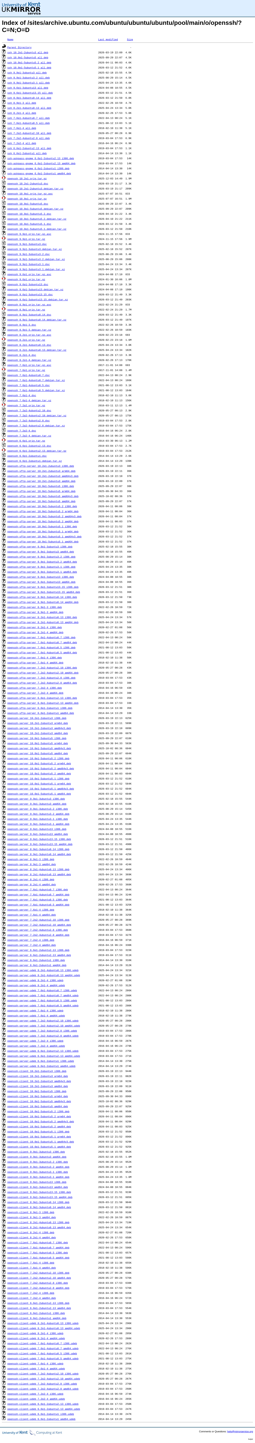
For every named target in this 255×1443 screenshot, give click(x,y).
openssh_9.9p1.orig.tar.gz (26, 239)
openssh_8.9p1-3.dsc (21, 324)
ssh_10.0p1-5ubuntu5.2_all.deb (29, 62)
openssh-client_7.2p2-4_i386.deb (30, 1293)
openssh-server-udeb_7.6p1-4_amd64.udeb (36, 1015)
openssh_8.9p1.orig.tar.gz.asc (29, 304)
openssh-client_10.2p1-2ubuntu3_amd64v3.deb (39, 1081)
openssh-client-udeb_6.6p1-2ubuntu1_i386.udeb (40, 1414)
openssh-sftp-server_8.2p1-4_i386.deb (34, 627)
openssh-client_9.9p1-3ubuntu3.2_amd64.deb (38, 1167)
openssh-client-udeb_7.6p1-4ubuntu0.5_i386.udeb (42, 1353)
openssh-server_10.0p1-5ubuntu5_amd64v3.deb (39, 748)
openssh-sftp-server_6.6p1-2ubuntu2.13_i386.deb (42, 698)
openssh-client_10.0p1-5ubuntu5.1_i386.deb (38, 1131)
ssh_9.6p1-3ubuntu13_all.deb (27, 87)
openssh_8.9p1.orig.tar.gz (26, 309)
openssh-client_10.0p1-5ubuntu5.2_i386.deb (38, 1111)
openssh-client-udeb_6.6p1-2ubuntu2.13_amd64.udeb (43, 1409)
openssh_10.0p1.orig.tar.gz (27, 198)
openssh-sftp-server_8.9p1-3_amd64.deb (35, 612)
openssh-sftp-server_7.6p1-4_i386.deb (34, 657)
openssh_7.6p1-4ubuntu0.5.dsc (28, 385)
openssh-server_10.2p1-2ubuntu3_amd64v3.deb (39, 728)
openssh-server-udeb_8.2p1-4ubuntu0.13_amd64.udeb (43, 975)
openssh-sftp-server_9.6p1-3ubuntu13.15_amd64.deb (43, 592)
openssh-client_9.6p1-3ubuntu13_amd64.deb (37, 1187)
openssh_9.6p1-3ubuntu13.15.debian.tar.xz (37, 299)
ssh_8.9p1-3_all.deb (21, 103)
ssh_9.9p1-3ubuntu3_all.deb (27, 72)
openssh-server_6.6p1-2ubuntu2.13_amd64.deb (39, 955)
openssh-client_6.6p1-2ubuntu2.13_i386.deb (38, 1303)
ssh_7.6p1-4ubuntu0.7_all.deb (28, 118)
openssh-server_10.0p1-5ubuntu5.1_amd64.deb (39, 793)
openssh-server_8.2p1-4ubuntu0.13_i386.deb (38, 869)
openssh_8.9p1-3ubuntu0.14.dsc (29, 314)
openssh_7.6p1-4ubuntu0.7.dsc (28, 375)
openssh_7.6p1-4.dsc (21, 395)
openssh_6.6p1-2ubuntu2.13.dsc (29, 445)
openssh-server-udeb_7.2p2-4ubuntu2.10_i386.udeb (43, 1020)
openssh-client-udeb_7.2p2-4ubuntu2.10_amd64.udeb (43, 1378)
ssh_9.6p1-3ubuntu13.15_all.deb (30, 92)
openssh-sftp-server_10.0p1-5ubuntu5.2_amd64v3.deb (44, 516)
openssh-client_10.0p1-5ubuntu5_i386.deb (36, 1091)
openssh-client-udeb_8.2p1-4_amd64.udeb (36, 1338)
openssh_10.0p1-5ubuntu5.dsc (27, 203)
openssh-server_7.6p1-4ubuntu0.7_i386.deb (37, 889)
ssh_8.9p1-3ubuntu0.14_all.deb (29, 97)
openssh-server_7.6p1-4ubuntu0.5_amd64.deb (38, 904)
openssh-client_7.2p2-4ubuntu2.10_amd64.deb (39, 1277)
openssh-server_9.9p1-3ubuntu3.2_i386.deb (37, 809)
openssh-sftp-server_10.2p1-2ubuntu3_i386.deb (40, 466)
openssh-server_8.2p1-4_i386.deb (30, 879)
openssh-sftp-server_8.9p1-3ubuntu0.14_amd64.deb (43, 602)
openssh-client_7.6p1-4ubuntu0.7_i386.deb (37, 1242)
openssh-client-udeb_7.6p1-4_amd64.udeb (36, 1368)
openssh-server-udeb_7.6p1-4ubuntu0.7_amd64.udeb (43, 995)
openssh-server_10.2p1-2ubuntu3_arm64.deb (37, 723)
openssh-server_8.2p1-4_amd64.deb (31, 884)
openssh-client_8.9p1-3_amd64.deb (31, 1217)
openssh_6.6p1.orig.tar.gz (26, 440)
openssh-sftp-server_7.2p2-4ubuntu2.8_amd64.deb (42, 682)
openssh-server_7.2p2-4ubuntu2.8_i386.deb (37, 930)
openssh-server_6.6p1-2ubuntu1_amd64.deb (36, 965)
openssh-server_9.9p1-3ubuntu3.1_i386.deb (37, 819)
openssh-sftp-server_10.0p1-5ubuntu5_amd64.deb (41, 501)
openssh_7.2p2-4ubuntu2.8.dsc (28, 420)
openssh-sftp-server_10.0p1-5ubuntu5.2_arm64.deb (43, 511)
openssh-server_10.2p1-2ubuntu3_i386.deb (36, 718)
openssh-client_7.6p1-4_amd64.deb (31, 1267)
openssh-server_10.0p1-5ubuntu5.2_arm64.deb (39, 763)
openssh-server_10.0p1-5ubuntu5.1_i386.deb (38, 778)
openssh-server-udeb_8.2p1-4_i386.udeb (35, 980)
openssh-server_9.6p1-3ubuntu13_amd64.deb (37, 834)
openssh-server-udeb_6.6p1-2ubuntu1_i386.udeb (40, 1061)
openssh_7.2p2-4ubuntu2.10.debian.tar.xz (36, 415)
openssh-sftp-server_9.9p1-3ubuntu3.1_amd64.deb (42, 572)
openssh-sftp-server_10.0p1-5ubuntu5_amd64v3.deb (43, 496)
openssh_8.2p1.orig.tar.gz (26, 340)
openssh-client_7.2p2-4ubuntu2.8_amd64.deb (38, 1288)
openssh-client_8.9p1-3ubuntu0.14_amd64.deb (39, 1207)
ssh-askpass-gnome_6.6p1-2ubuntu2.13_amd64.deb (41, 163)
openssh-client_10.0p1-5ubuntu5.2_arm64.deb (39, 1116)
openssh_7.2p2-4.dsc (21, 430)
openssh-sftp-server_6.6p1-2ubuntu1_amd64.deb (40, 713)
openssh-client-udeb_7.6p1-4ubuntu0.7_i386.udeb (42, 1343)
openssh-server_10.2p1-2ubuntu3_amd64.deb (37, 733)
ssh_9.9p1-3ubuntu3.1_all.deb (28, 82)
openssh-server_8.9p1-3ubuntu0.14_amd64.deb (39, 854)
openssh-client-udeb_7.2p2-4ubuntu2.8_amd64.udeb (43, 1388)
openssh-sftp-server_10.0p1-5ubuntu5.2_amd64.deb (43, 521)
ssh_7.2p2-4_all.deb (21, 143)
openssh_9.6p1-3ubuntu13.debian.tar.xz (35, 289)
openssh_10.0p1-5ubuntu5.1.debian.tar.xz (36, 229)
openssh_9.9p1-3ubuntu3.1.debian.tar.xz (36, 269)
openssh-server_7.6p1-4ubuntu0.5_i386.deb (37, 899)
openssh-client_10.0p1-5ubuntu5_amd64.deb (37, 1106)
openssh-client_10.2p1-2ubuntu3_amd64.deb (37, 1086)
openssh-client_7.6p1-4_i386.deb (30, 1262)
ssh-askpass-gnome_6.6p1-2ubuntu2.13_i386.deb (40, 158)
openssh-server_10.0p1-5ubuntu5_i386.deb (36, 738)
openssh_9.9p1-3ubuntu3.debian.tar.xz (34, 249)
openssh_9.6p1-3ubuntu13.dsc (27, 284)
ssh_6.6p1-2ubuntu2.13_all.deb (29, 148)
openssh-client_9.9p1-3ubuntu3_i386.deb (36, 1151)
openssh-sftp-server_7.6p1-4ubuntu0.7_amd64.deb (42, 642)
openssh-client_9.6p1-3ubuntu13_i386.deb (36, 1182)
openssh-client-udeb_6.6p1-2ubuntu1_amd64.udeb (41, 1419)
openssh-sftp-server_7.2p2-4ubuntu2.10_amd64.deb (43, 672)
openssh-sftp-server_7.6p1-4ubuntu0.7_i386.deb (41, 637)
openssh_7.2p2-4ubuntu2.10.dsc (29, 410)
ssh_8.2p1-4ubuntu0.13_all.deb (29, 108)
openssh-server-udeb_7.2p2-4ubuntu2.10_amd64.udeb (43, 1025)
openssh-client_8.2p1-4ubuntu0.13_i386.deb (38, 1222)
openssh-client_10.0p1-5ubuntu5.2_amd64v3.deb (40, 1121)
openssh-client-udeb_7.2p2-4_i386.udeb (35, 1393)
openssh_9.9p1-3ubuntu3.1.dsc (28, 264)
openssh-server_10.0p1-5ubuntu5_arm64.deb (37, 743)
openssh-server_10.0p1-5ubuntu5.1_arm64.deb (39, 783)
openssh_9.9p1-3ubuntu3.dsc (27, 244)
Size (130, 39)
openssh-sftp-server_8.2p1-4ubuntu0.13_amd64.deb (43, 622)
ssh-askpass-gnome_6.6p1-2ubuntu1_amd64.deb (39, 173)
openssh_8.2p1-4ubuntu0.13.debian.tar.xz (36, 350)
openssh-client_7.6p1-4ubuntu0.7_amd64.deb (38, 1247)
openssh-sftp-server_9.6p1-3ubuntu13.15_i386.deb (43, 587)
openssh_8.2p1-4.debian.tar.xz (29, 360)
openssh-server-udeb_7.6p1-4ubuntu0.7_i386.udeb (42, 990)
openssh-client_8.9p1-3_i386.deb (30, 1212)
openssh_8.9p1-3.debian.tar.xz (29, 329)
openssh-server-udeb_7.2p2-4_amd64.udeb (36, 1046)
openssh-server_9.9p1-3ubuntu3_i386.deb (36, 798)
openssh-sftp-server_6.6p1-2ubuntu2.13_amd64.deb (43, 703)
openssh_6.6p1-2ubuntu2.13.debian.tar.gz (36, 450)
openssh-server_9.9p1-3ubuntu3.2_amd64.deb (38, 814)
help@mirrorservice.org (240, 1431)
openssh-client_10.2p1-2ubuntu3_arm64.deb (37, 1076)
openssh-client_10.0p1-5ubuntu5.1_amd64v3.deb (40, 1141)
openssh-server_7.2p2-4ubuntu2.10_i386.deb (38, 919)
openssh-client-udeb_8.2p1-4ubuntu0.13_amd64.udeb (43, 1328)
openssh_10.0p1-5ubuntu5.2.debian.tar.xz (36, 219)
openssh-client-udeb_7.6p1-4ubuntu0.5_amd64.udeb (43, 1358)
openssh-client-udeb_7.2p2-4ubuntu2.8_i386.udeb (42, 1383)
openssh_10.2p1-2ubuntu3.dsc (27, 183)
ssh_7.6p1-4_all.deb (21, 128)
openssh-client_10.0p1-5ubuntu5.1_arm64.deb (39, 1136)
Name (10, 39)
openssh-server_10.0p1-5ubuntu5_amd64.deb (37, 753)
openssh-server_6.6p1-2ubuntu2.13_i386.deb (38, 950)
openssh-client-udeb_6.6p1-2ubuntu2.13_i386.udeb (43, 1404)
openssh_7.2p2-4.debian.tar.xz (29, 435)
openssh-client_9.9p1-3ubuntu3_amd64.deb (36, 1156)
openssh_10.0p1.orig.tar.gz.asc (30, 193)
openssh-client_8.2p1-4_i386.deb (30, 1232)
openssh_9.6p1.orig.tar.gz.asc (29, 274)
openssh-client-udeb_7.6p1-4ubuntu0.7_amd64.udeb (43, 1348)
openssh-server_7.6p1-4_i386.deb (30, 909)
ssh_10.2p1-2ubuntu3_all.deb (27, 52)
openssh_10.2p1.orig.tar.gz (27, 178)
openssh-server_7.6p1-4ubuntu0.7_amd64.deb (38, 894)
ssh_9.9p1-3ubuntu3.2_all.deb (28, 77)
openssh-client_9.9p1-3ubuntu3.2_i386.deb (37, 1162)
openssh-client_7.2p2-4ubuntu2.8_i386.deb (37, 1283)
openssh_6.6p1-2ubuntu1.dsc (27, 456)
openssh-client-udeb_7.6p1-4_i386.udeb (35, 1363)
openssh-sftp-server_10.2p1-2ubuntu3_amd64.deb (41, 481)
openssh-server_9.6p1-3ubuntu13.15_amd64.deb (39, 844)
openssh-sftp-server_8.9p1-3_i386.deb (34, 607)
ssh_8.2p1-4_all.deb (21, 113)
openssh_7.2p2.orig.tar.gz (26, 405)
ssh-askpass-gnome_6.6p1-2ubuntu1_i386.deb (38, 168)
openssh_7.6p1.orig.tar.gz (26, 370)
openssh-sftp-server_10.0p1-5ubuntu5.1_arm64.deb (43, 531)
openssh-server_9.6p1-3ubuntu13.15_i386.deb (39, 839)
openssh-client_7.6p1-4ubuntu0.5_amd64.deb (38, 1257)
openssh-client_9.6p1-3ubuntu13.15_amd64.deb (39, 1197)
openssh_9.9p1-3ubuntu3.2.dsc (28, 254)
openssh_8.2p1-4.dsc (21, 355)
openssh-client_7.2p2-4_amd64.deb (31, 1298)
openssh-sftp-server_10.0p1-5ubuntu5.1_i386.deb (42, 526)
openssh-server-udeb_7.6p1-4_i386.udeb (35, 1010)
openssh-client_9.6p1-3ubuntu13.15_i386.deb (39, 1192)
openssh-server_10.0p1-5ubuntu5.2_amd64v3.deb (40, 768)
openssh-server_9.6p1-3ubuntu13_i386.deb (36, 829)
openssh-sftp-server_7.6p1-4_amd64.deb (35, 662)
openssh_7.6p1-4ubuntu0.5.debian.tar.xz (36, 390)
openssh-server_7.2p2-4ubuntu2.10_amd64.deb (39, 925)
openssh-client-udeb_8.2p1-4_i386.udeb (35, 1333)
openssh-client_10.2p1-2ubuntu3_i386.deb (36, 1071)
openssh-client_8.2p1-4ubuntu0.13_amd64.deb (39, 1227)
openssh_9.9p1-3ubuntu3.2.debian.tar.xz (36, 259)
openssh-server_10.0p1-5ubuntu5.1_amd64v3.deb (40, 788)
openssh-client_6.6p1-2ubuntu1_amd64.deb (36, 1318)
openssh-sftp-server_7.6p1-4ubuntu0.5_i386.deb (41, 647)
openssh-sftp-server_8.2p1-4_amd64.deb (35, 632)
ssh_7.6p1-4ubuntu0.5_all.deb (28, 123)
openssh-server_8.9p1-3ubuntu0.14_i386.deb (38, 849)
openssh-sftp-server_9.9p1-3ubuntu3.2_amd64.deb (42, 561)
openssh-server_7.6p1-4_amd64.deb (31, 914)
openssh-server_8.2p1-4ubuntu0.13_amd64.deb (39, 874)
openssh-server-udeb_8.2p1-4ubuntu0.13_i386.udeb (43, 970)
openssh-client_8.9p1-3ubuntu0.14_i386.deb (38, 1202)
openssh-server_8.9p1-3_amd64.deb (31, 864)
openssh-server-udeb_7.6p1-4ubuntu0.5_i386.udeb (42, 1000)
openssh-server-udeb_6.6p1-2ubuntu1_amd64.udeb (41, 1066)
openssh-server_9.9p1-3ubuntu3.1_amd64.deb (38, 824)
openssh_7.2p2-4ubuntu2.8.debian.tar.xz (36, 425)
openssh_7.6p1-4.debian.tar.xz (29, 400)
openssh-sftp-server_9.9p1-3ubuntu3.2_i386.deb (41, 556)
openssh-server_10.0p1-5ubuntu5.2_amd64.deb (39, 773)
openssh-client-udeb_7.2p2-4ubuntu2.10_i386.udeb (43, 1373)
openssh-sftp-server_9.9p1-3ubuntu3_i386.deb (39, 546)
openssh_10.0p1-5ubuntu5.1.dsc (29, 224)
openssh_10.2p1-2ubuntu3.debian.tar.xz (35, 188)
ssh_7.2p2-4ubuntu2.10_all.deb (29, 133)
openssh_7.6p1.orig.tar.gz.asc (29, 365)
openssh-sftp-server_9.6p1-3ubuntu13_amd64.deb (41, 582)
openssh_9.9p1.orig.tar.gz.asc (29, 234)
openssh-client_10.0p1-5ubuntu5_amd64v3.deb (39, 1101)
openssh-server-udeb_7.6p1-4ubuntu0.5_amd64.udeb (43, 1005)
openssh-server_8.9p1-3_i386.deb (30, 859)
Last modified (108, 39)
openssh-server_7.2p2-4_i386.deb (30, 940)
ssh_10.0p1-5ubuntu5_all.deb (27, 57)
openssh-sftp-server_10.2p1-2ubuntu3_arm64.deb (41, 471)
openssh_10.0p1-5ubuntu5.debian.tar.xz (35, 208)
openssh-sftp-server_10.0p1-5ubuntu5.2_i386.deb (42, 506)
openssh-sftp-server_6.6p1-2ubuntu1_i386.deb (39, 708)
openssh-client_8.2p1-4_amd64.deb (31, 1237)
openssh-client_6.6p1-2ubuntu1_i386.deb (36, 1313)
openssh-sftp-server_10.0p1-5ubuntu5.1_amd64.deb (43, 541)
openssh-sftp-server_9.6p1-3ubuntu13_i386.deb (40, 577)
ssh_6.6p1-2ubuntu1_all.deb (27, 153)
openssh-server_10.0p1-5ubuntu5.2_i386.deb (38, 758)
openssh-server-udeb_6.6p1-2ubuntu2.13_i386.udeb (43, 1051)
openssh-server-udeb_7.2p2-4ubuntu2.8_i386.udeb (42, 1030)
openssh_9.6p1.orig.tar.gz (26, 279)
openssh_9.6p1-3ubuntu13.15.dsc (30, 294)
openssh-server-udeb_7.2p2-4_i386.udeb (35, 1040)
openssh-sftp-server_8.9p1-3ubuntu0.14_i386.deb (42, 597)
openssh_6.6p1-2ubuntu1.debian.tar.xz (34, 461)
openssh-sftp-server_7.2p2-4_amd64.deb (35, 693)
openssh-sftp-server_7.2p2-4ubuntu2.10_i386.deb (42, 667)
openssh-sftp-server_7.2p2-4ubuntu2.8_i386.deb (41, 677)
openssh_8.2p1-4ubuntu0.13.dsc (29, 345)
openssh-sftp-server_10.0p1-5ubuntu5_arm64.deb (41, 491)
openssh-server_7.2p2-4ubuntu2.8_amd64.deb (38, 935)
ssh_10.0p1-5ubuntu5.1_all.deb (29, 67)
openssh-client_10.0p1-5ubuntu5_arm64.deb (37, 1096)
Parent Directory (19, 47)
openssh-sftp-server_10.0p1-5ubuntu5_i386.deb (40, 486)
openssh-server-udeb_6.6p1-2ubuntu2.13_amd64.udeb (43, 1056)
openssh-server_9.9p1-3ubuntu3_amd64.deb (36, 803)
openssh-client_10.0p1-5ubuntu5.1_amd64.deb (39, 1146)
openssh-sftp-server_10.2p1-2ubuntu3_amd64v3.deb (43, 476)
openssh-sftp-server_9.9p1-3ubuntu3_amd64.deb (40, 551)
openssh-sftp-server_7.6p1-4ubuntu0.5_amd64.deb (42, 652)
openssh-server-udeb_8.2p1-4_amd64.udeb (36, 985)
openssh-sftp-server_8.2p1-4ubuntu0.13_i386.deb (42, 617)
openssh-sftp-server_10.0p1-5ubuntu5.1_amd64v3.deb (44, 536)
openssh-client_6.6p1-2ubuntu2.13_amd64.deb (39, 1308)
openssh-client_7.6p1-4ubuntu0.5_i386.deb (37, 1252)
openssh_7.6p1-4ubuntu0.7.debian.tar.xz (36, 380)
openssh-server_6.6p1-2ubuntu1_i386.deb (36, 960)
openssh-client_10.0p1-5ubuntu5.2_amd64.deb (39, 1126)
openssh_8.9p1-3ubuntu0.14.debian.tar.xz (36, 319)
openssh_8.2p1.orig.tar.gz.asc (29, 335)
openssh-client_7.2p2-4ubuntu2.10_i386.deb (38, 1272)
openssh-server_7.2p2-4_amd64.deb (31, 945)
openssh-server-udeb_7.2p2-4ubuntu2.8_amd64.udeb (43, 1035)
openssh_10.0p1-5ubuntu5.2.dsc (29, 213)
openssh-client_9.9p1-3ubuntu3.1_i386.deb (37, 1172)
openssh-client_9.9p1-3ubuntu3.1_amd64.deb (38, 1177)
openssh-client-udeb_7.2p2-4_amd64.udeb (36, 1399)
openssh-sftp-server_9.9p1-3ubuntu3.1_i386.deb (41, 566)
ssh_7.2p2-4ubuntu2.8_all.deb (28, 138)
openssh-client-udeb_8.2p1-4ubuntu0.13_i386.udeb (43, 1323)
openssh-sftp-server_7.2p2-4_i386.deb (34, 687)
